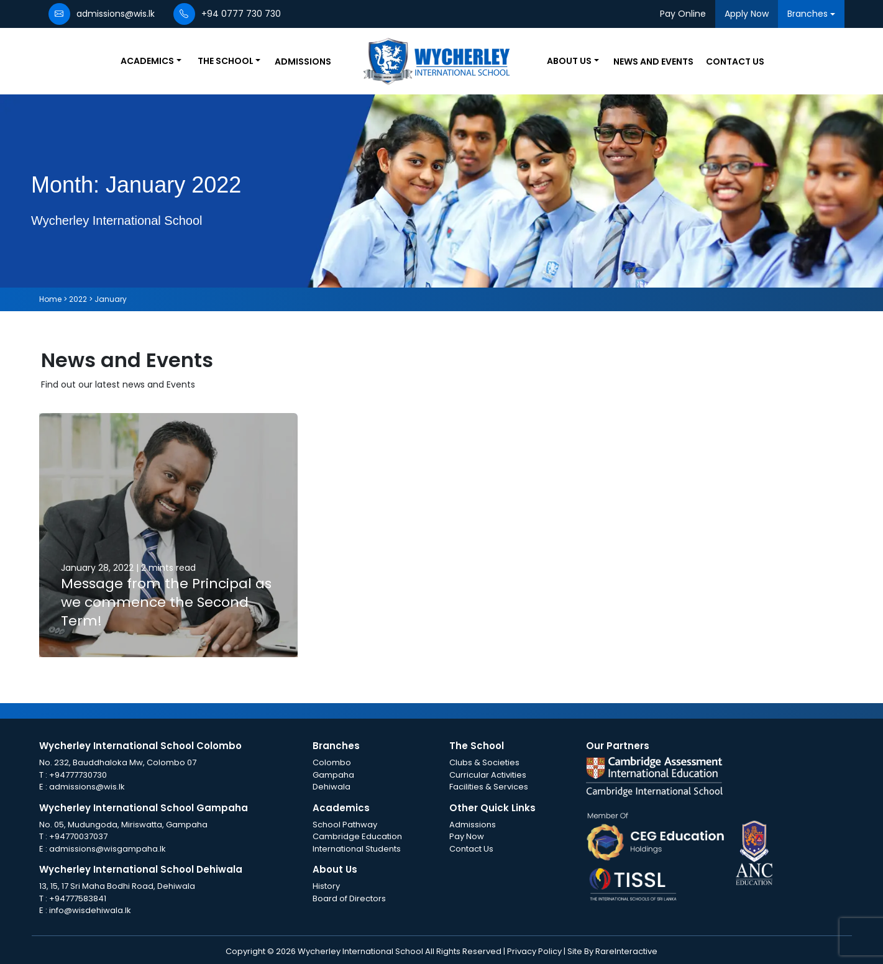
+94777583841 (77, 898)
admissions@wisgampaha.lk (107, 849)
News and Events (653, 61)
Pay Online (683, 13)
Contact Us (735, 61)
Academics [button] (147, 61)
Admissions (303, 61)
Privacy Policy (535, 951)
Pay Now (466, 836)
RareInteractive (626, 951)
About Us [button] (569, 61)
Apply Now (747, 13)
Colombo (332, 762)
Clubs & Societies (484, 762)
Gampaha (333, 775)
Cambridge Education (357, 836)
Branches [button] (807, 13)
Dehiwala (331, 787)
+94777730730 (78, 775)
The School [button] (226, 61)
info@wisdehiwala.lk (90, 910)
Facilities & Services (488, 787)
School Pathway (345, 824)
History (326, 886)
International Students (357, 849)
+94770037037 (78, 836)
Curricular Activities (487, 775)
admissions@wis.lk (87, 787)
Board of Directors (349, 898)
